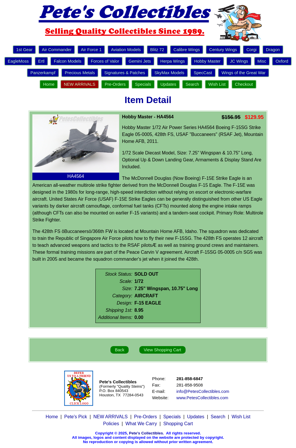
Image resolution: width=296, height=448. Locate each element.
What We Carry (141, 423)
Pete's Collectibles (146, 433)
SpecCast (203, 72)
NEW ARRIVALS (79, 84)
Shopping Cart (178, 423)
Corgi (251, 49)
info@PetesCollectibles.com (202, 391)
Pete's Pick (75, 416)
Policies (111, 423)
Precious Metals (80, 72)
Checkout (244, 84)
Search (192, 84)
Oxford (281, 61)
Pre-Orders (115, 84)
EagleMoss (18, 61)
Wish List (216, 84)
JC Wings (239, 61)
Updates (168, 84)
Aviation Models (126, 49)
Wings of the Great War (243, 72)
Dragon (273, 49)
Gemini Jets (140, 61)
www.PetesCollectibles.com (202, 397)
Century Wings (223, 49)
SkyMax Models (169, 72)
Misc (262, 61)
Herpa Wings (172, 61)
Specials (143, 84)
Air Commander (57, 49)
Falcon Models (67, 61)
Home (48, 84)
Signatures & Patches (124, 72)
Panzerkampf (42, 72)
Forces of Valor (105, 61)
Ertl (41, 61)
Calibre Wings (186, 49)
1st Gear (24, 49)
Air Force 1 (91, 49)
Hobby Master (207, 61)
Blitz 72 (157, 49)
